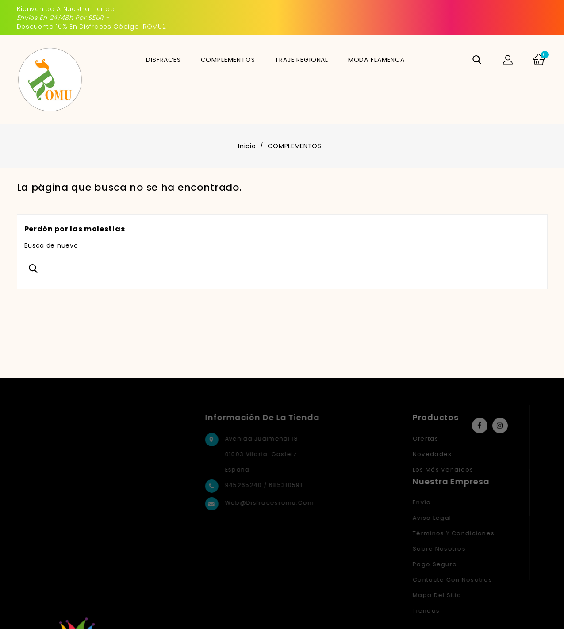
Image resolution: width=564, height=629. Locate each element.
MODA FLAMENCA (376, 59)
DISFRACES (163, 59)
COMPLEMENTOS (228, 59)
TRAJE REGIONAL (301, 59)
